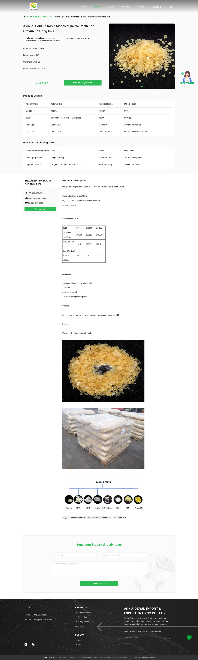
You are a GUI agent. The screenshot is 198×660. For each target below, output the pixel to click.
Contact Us (141, 6)
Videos (111, 6)
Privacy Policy (48, 657)
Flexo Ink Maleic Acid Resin (99, 518)
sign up (166, 638)
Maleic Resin (47, 17)
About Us (125, 6)
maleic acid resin (78, 518)
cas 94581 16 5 (120, 518)
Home (84, 6)
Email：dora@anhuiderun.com (38, 620)
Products (97, 6)
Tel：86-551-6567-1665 (35, 615)
